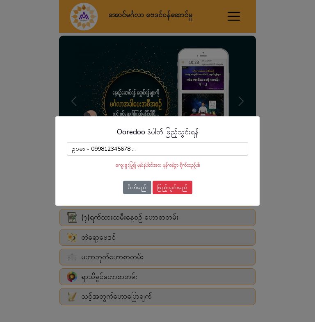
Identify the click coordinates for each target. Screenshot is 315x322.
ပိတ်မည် (137, 187)
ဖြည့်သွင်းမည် (172, 187)
